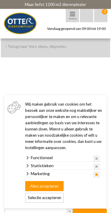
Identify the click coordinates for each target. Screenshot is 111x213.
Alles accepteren (44, 186)
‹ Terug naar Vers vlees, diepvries (35, 46)
